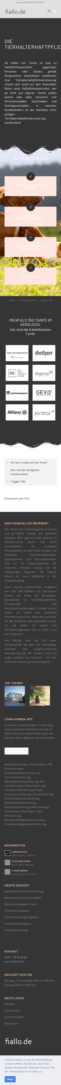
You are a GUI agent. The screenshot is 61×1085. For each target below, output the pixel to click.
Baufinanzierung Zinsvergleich (23, 898)
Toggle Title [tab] (15, 481)
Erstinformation (14, 1017)
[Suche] (47, 11)
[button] (44, 1071)
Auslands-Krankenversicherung (24, 891)
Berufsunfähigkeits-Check (21, 904)
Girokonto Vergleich (17, 910)
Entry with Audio (21, 861)
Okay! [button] (10, 1079)
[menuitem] (47, 11)
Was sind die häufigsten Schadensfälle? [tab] (22, 472)
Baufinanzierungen (16, 764)
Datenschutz (12, 1010)
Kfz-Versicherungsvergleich (21, 917)
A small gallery (20, 870)
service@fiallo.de (15, 961)
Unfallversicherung (16, 930)
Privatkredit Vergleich (18, 923)
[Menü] (54, 11)
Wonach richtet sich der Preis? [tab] (26, 462)
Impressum (11, 1023)
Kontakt (9, 1004)
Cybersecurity (19, 851)
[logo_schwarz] (25, 11)
